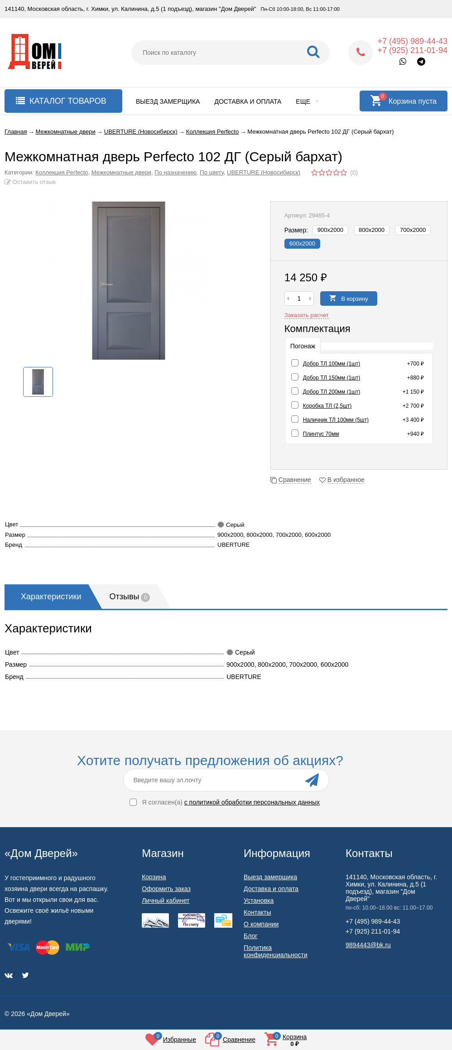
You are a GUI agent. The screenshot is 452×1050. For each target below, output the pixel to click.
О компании (261, 924)
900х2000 (330, 229)
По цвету (212, 172)
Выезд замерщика (168, 101)
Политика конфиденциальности (276, 951)
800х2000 (372, 229)
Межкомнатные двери (121, 172)
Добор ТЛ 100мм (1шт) (331, 364)
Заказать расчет (306, 315)
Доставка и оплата (247, 101)
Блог (250, 935)
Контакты (257, 912)
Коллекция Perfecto (61, 172)
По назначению (175, 172)
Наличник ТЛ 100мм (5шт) (336, 420)
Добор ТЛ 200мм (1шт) (331, 392)
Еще (307, 101)
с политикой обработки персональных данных (252, 802)
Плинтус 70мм (321, 434)
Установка (259, 900)
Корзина (154, 877)
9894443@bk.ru (368, 945)
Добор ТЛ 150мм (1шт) (331, 378)
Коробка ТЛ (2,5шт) (327, 406)
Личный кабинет (165, 900)
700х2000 (413, 229)
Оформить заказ (166, 888)
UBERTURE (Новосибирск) (263, 172)
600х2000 (302, 243)
